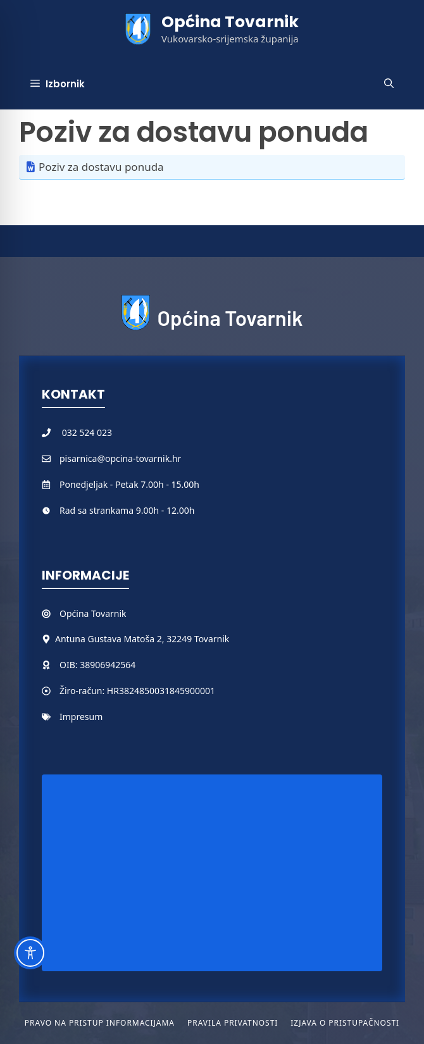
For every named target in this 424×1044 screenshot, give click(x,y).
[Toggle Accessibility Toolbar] (30, 953)
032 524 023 (87, 432)
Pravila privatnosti (232, 1022)
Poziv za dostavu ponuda (101, 166)
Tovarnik (108, 613)
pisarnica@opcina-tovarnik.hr (120, 458)
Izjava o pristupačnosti (344, 1022)
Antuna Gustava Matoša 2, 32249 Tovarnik (142, 639)
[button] (389, 84)
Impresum (81, 717)
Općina (75, 613)
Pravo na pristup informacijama (100, 1022)
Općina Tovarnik (230, 22)
